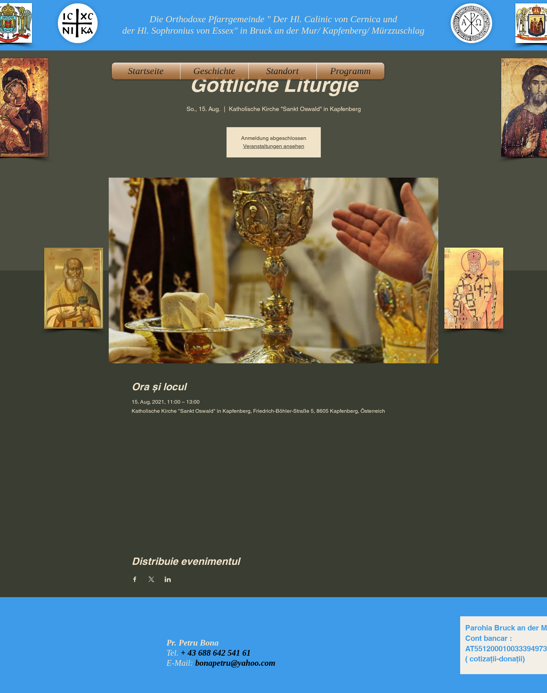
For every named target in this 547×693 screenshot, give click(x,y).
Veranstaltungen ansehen (273, 146)
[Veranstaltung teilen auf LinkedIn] (168, 579)
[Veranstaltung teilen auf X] (151, 579)
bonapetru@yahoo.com (235, 662)
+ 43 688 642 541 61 (216, 652)
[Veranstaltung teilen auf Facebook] (135, 579)
